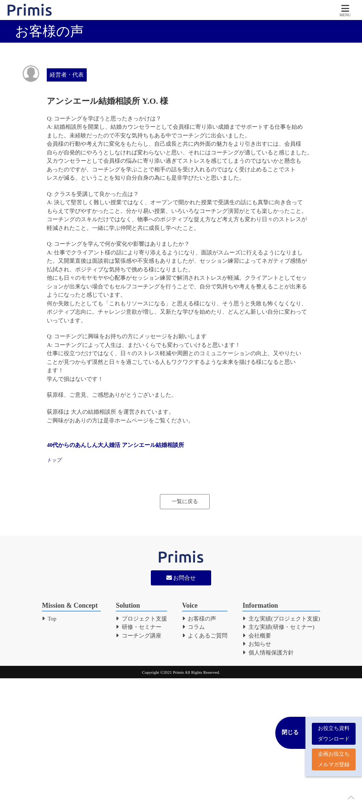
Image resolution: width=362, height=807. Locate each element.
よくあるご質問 (205, 636)
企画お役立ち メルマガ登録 (334, 758)
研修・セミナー (138, 627)
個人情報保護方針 (268, 653)
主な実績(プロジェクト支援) (281, 619)
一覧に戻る (185, 501)
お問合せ (181, 578)
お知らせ (256, 644)
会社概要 (256, 636)
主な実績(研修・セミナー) (278, 627)
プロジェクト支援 (141, 619)
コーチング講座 (138, 636)
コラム (193, 627)
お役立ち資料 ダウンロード (334, 732)
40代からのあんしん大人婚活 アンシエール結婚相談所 (115, 445)
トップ (54, 460)
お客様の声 (199, 619)
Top (49, 619)
